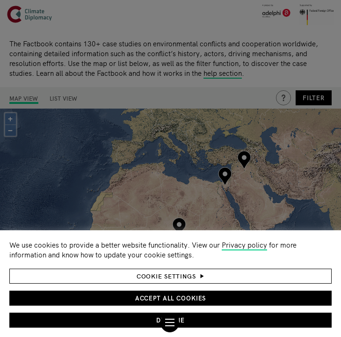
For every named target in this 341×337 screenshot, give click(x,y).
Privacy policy (244, 244)
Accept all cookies (170, 297)
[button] (170, 276)
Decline (170, 319)
